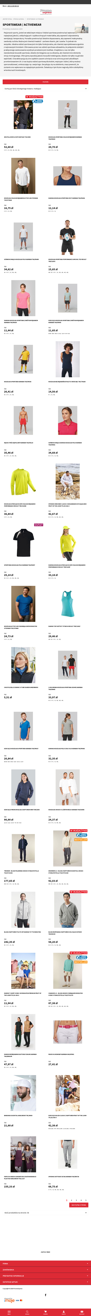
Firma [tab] (5, 1263)
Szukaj (27, 1314)
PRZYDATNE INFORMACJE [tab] (13, 1276)
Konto (64, 1314)
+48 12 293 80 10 (13, 6)
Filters (45, 82)
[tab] (45, 1282)
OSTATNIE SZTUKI (10, 1282)
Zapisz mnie (45, 1252)
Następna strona (79, 1205)
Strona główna (18, 19)
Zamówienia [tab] (8, 1269)
